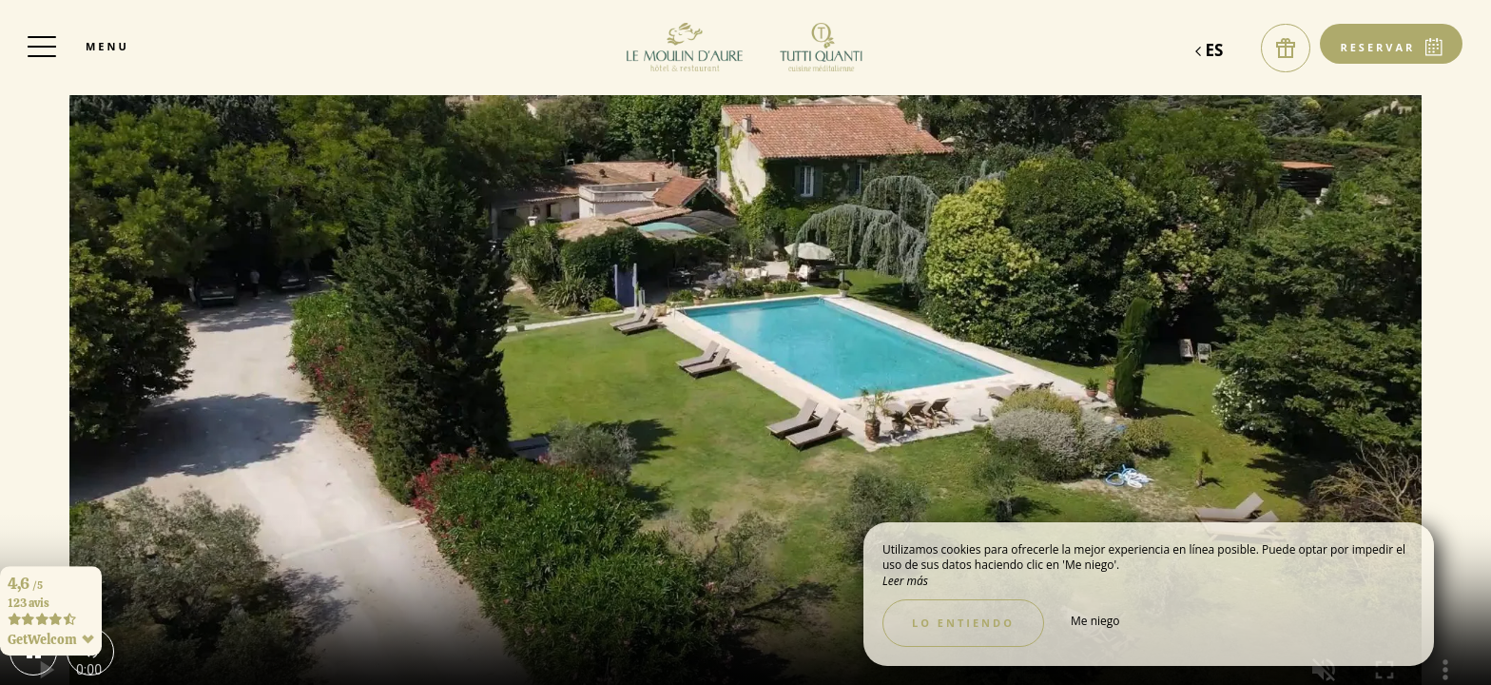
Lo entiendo (963, 623)
